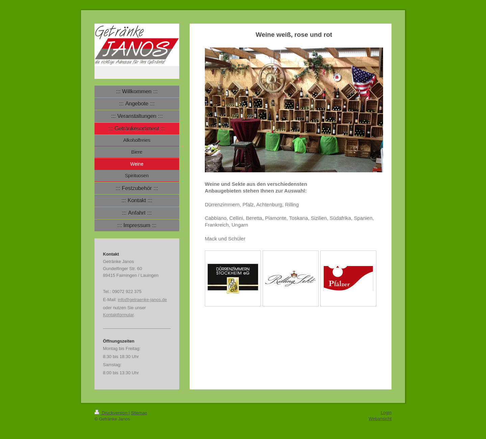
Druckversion (111, 412)
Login (386, 412)
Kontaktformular (118, 314)
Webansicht (380, 418)
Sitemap (139, 412)
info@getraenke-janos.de (142, 299)
